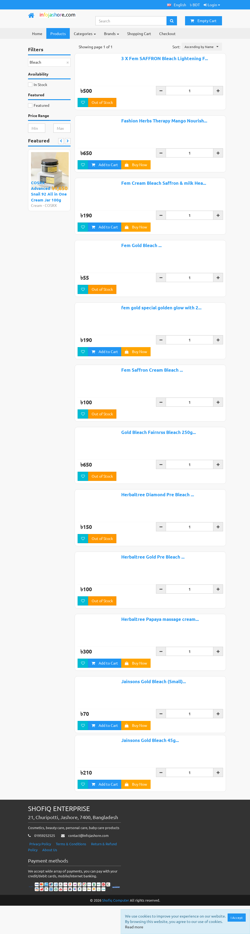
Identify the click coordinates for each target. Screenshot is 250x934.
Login (212, 4)
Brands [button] (111, 33)
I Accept (237, 917)
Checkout (167, 33)
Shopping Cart (139, 33)
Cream (36, 205)
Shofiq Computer (115, 928)
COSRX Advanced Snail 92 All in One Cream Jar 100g (49, 191)
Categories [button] (85, 33)
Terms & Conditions (71, 872)
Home (37, 33)
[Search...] (131, 20)
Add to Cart (105, 164)
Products (58, 33)
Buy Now (136, 164)
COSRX (51, 205)
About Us (49, 878)
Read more (134, 926)
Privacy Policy (40, 872)
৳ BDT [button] (195, 4)
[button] (176, 4)
